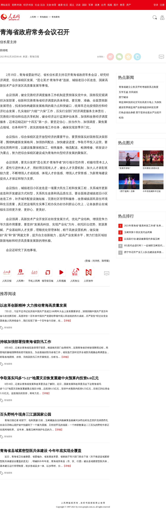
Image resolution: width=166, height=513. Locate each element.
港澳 (97, 5)
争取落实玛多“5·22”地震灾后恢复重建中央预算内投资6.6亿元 (49, 378)
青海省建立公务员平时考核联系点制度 (138, 87)
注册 (162, 5)
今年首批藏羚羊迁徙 (152, 191)
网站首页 (5, 5)
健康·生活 (63, 5)
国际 (84, 5)
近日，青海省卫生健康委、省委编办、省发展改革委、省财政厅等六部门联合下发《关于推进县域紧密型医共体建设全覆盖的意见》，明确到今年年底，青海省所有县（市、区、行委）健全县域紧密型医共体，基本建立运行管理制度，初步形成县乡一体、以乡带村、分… (54, 461)
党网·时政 (17, 5)
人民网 (33, 17)
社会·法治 (40, 5)
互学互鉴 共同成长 (128, 92)
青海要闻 (56, 17)
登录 (156, 5)
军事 (90, 5)
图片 (116, 5)
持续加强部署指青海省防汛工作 (25, 342)
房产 (128, 5)
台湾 (103, 5)
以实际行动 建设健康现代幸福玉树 (142, 239)
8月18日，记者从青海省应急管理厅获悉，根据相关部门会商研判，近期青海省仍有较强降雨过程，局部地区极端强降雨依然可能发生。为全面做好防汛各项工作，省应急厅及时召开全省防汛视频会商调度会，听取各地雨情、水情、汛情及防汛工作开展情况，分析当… (54, 352)
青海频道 (44, 17)
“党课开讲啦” (124, 168)
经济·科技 (28, 5)
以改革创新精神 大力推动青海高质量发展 (33, 305)
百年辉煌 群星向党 (151, 168)
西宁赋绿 (123, 97)
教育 (122, 5)
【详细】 (67, 320)
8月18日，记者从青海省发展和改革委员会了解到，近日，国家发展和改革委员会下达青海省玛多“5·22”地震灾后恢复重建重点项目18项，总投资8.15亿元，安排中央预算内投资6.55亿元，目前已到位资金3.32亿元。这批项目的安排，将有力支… (55, 389)
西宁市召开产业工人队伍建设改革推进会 (145, 252)
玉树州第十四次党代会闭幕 (138, 232)
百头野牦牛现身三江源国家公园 (25, 414)
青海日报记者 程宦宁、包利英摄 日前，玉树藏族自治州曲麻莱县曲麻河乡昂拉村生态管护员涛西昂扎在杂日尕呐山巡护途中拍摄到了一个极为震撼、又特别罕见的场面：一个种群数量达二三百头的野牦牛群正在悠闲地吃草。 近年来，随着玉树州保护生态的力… (54, 425)
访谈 (78, 5)
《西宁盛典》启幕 (127, 191)
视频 (109, 5)
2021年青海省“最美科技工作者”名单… (143, 225)
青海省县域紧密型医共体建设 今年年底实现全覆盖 (40, 451)
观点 (72, 5)
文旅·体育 (51, 5)
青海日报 (34, 56)
